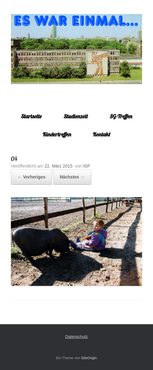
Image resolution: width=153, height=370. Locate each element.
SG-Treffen (121, 116)
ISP (86, 166)
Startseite (31, 116)
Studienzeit (76, 116)
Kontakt (101, 134)
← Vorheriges (31, 176)
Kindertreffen (57, 134)
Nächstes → (72, 176)
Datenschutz (76, 336)
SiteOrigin (89, 358)
